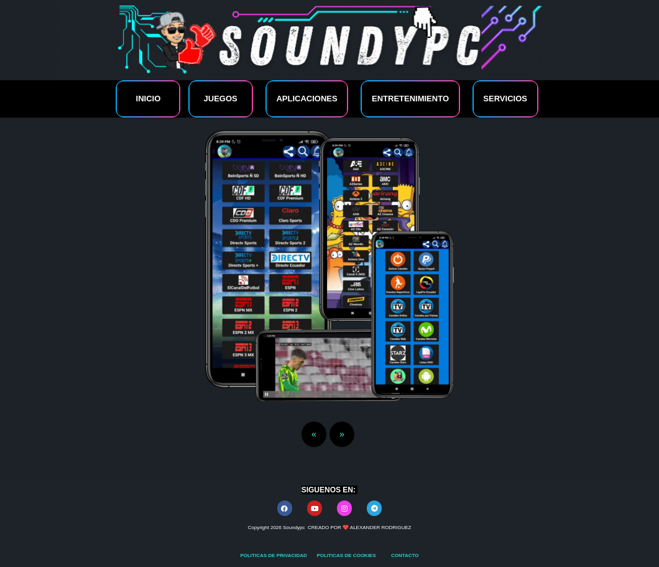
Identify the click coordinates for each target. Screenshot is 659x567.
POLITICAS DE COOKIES (346, 555)
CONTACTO (405, 555)
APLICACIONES (306, 98)
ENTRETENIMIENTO (410, 98)
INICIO (148, 98)
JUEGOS (220, 98)
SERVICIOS (505, 98)
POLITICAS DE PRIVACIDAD (274, 555)
